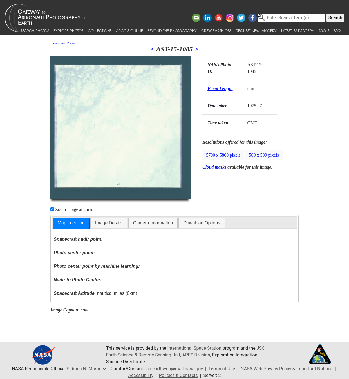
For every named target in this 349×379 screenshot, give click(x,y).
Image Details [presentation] (109, 222)
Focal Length (219, 88)
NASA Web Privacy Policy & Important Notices (287, 368)
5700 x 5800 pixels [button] (223, 155)
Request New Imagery (256, 30)
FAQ (337, 30)
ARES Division (196, 355)
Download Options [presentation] (201, 222)
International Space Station (194, 348)
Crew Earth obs (216, 30)
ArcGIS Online (129, 30)
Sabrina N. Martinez (86, 368)
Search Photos (35, 30)
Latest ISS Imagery (297, 30)
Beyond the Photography (172, 30)
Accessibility (140, 375)
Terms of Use (222, 368)
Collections (99, 30)
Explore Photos (68, 30)
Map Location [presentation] (71, 222)
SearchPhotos (67, 42)
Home (53, 42)
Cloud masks (214, 167)
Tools (324, 30)
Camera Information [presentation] (153, 222)
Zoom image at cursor (72, 209)
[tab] (71, 223)
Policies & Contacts (178, 375)
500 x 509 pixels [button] (264, 155)
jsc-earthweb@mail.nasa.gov (174, 368)
